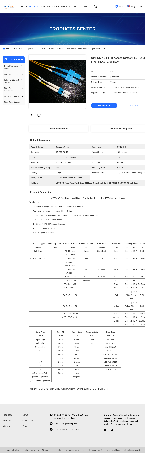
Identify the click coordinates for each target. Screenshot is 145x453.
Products (34, 6)
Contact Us (75, 6)
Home (24, 6)
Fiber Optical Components (32, 48)
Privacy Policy (10, 450)
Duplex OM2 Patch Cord (71, 389)
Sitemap (20, 450)
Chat (85, 6)
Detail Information (58, 128)
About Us (45, 6)
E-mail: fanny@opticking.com (63, 423)
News (64, 6)
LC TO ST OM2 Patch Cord (46, 389)
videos (55, 6)
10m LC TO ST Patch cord (96, 389)
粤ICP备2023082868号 (34, 450)
